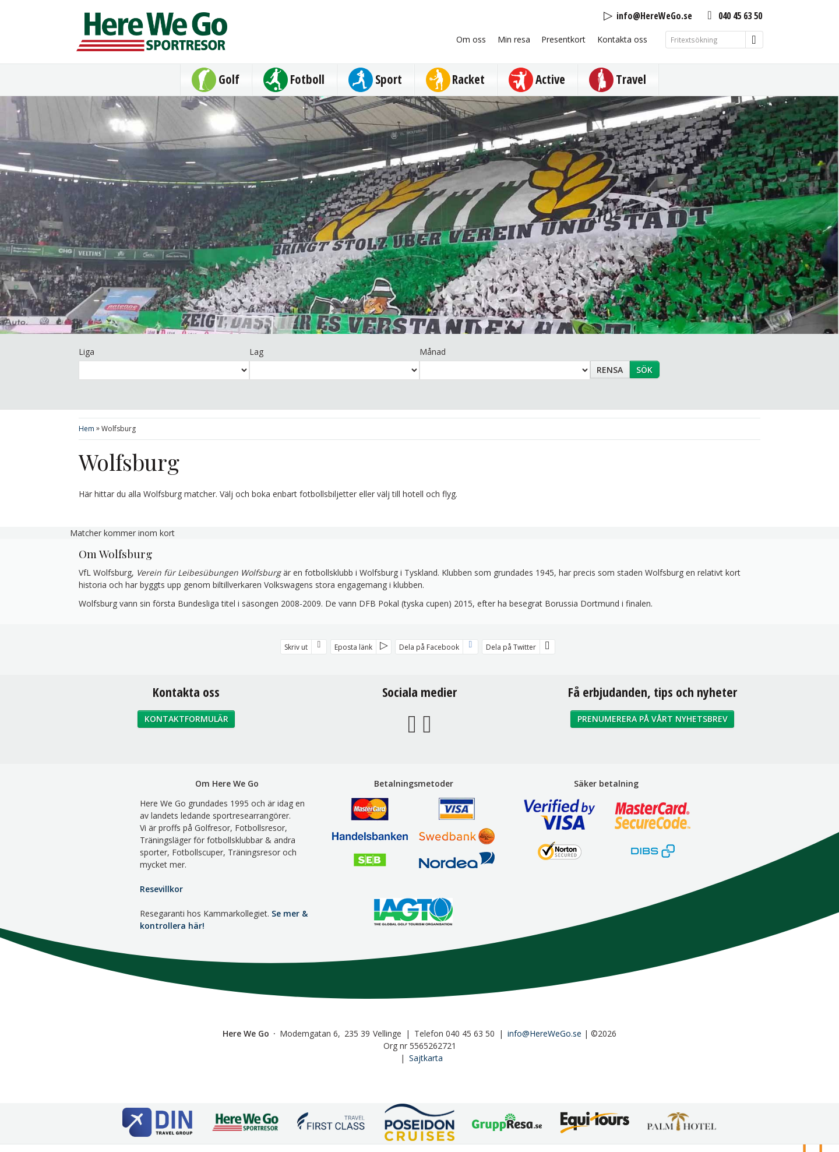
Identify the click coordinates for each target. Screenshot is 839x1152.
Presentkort (563, 39)
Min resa (514, 39)
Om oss (471, 39)
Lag (256, 351)
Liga (86, 351)
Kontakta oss (622, 39)
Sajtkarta (426, 1057)
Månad (433, 351)
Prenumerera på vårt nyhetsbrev (652, 718)
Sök (644, 369)
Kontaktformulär (186, 718)
